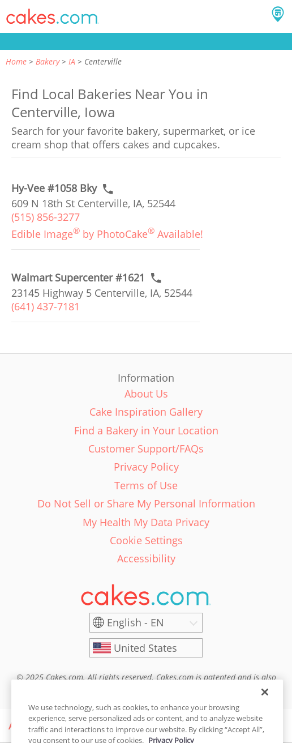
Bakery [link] (47, 61)
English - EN (135, 622)
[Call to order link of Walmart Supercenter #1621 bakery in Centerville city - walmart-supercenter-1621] (78, 278)
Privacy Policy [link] (146, 466)
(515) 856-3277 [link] (45, 217)
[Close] (264, 701)
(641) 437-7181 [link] (45, 306)
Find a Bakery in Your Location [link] (146, 430)
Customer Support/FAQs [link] (146, 448)
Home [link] (16, 61)
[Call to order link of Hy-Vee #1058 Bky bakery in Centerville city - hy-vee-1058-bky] (54, 188)
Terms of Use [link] (146, 485)
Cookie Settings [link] (146, 540)
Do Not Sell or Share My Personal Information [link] (146, 503)
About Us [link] (146, 393)
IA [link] (71, 61)
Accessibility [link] (146, 558)
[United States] (146, 648)
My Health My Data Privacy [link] (146, 522)
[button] (53, 16)
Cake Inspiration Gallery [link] (146, 412)
